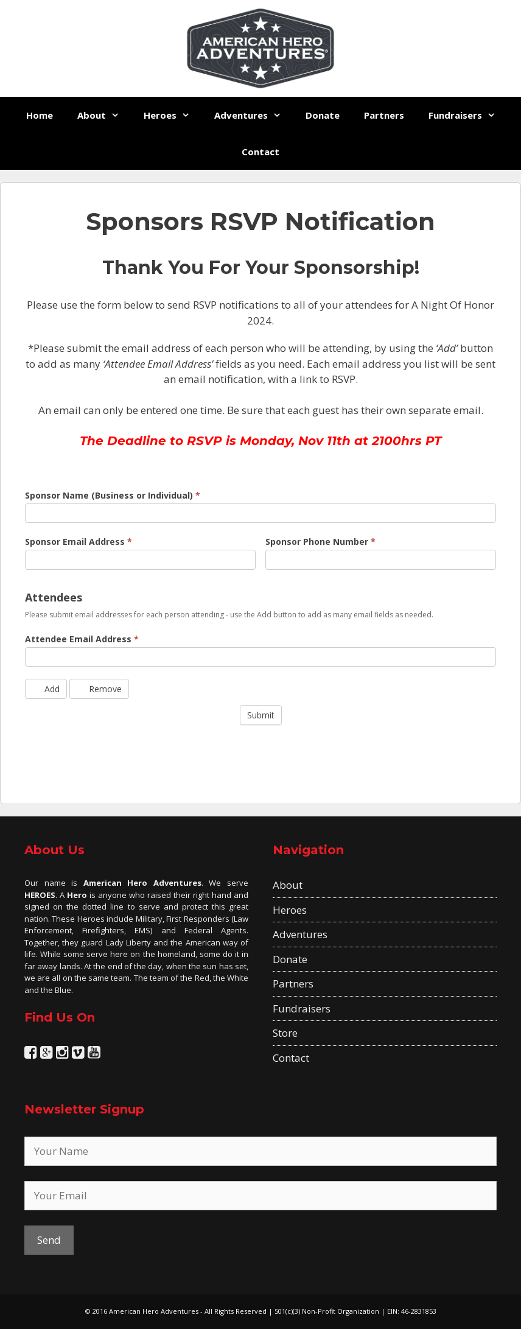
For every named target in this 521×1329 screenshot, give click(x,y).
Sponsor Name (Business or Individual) (112, 495)
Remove (99, 689)
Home (39, 115)
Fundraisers (468, 115)
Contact (260, 152)
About (104, 115)
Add (46, 689)
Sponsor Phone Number (320, 541)
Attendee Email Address (82, 639)
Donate (323, 115)
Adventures (253, 115)
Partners (384, 115)
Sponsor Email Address (78, 541)
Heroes (173, 115)
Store (285, 1033)
